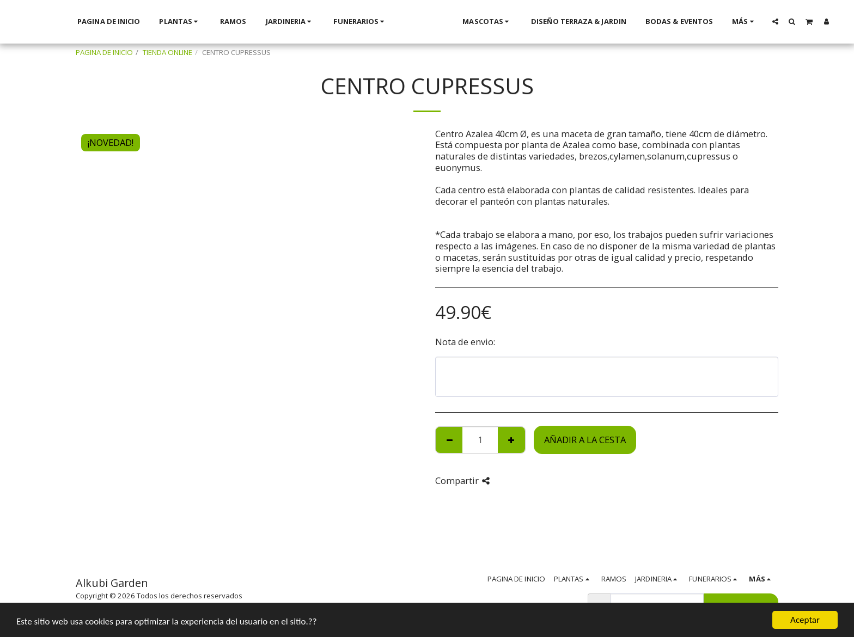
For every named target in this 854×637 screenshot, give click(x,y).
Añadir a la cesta (585, 439)
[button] (704, 21)
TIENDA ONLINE (167, 52)
